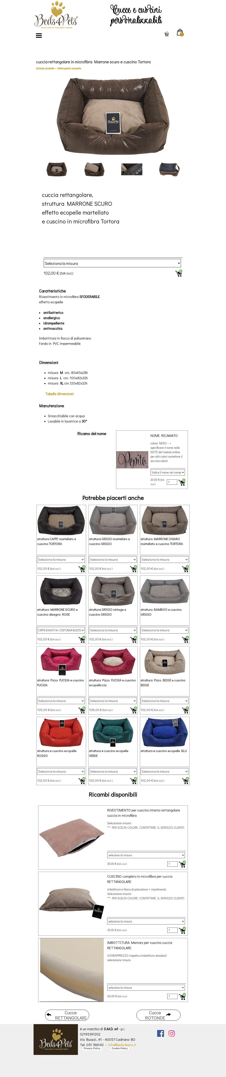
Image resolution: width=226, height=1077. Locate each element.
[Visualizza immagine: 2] (94, 169)
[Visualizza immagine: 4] (169, 169)
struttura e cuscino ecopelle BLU (164, 751)
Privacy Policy (92, 1048)
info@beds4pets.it (122, 1044)
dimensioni (59, 393)
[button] (113, 115)
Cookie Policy (120, 1048)
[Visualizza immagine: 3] (132, 169)
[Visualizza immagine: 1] (56, 169)
